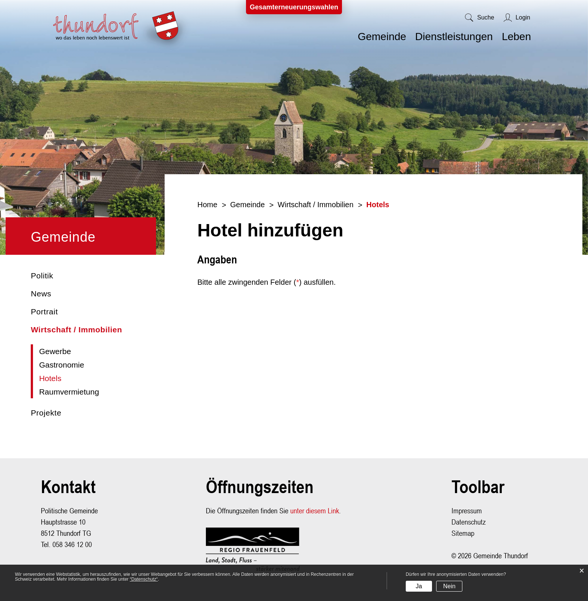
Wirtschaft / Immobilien (76, 329)
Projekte (46, 412)
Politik (42, 275)
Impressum (467, 510)
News (41, 293)
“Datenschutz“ (144, 579)
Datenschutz (469, 521)
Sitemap (463, 533)
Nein (449, 586)
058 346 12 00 (72, 544)
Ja (419, 586)
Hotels (72, 378)
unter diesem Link (314, 510)
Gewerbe (55, 351)
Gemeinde (382, 36)
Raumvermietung (69, 391)
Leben (516, 36)
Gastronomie (61, 364)
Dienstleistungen (454, 36)
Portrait (44, 311)
